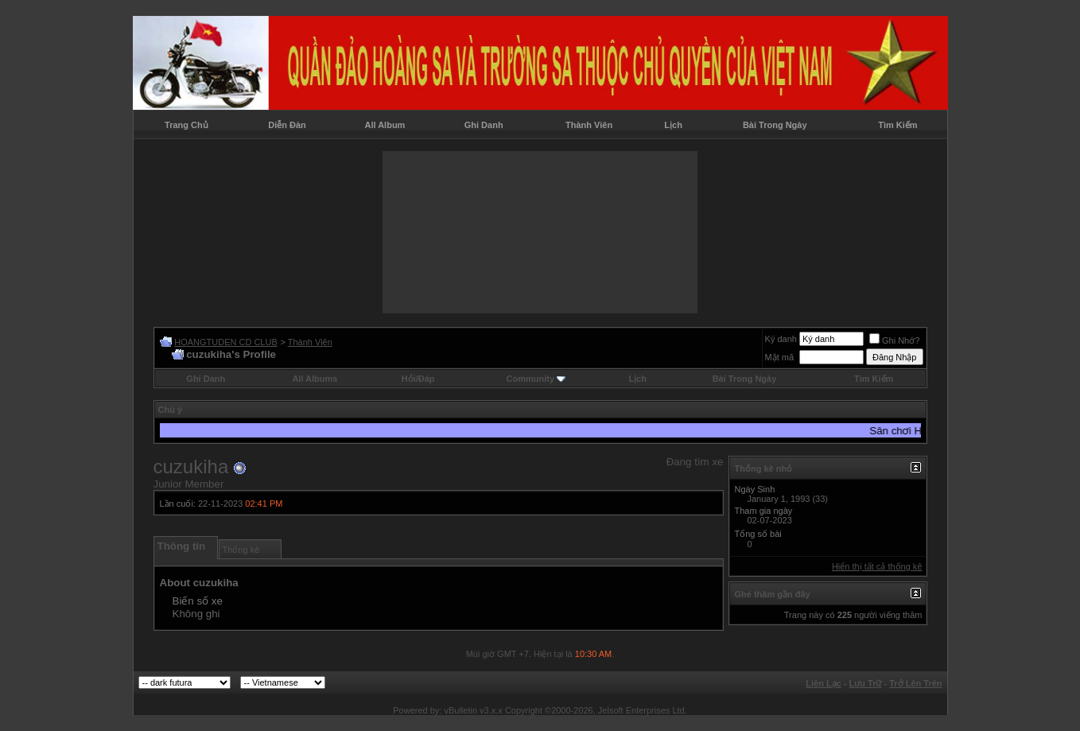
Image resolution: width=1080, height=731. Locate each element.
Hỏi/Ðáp (418, 378)
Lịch (673, 125)
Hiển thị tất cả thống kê (877, 566)
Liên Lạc (823, 683)
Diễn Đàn (287, 125)
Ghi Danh (483, 125)
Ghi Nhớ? (894, 340)
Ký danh (781, 339)
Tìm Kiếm (897, 125)
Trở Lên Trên (915, 683)
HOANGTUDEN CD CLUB (226, 342)
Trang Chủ (186, 125)
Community (536, 378)
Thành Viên (588, 125)
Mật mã (779, 357)
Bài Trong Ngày (775, 125)
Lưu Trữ (865, 683)
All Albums (314, 378)
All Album (384, 125)
